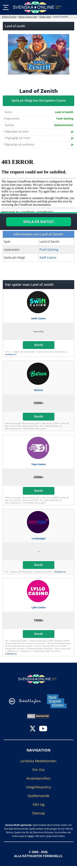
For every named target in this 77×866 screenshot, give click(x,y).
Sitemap (38, 813)
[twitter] (32, 729)
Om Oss (38, 769)
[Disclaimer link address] (30, 701)
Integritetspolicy (38, 787)
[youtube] (43, 729)
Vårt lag (39, 804)
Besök (38, 345)
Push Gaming (49, 250)
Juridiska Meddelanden (38, 761)
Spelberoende (38, 795)
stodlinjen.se (11, 354)
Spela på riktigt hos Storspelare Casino (39, 100)
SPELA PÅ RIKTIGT (38, 221)
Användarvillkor (38, 778)
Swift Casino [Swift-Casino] (48, 257)
